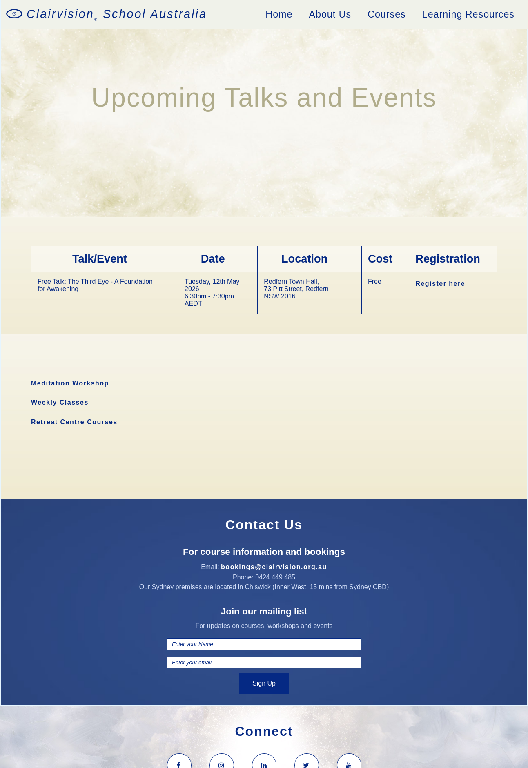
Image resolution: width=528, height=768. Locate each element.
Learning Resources (468, 14)
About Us (330, 14)
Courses (387, 14)
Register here (440, 283)
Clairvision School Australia (117, 14)
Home (278, 14)
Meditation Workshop (70, 383)
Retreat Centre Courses (74, 422)
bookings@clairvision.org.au (274, 566)
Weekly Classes (60, 402)
